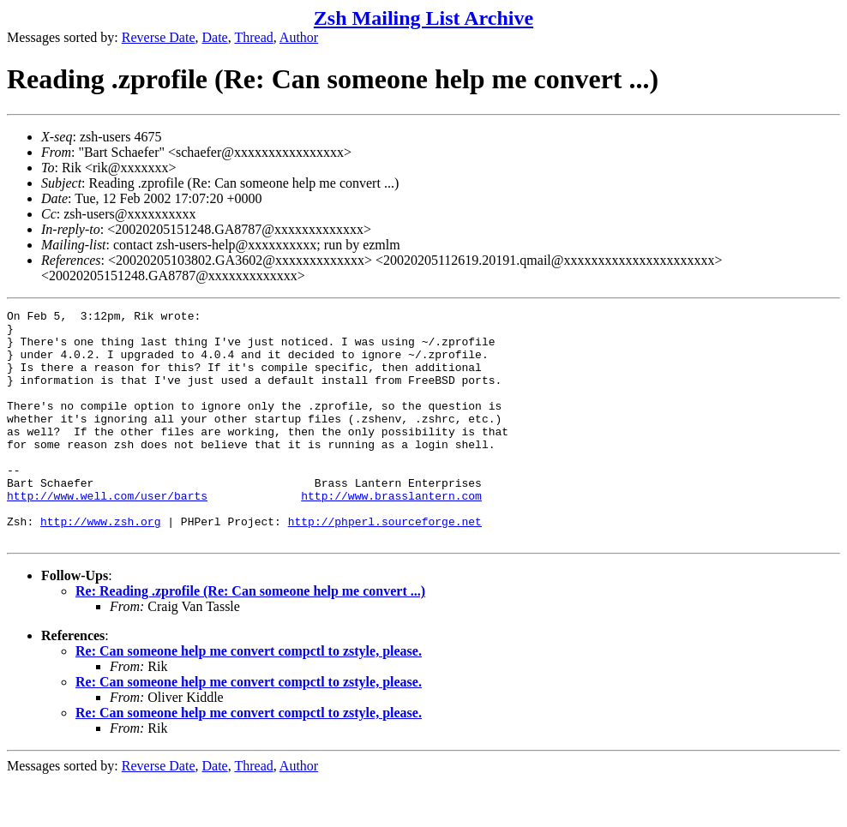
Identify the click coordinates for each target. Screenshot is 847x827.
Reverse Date (158, 37)
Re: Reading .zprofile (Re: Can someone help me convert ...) (250, 637)
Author (298, 37)
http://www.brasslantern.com (391, 534)
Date (215, 37)
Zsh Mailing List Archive (423, 18)
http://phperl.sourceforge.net (385, 564)
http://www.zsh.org (100, 564)
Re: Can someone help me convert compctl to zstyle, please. (248, 697)
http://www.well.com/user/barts (107, 534)
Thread (253, 37)
